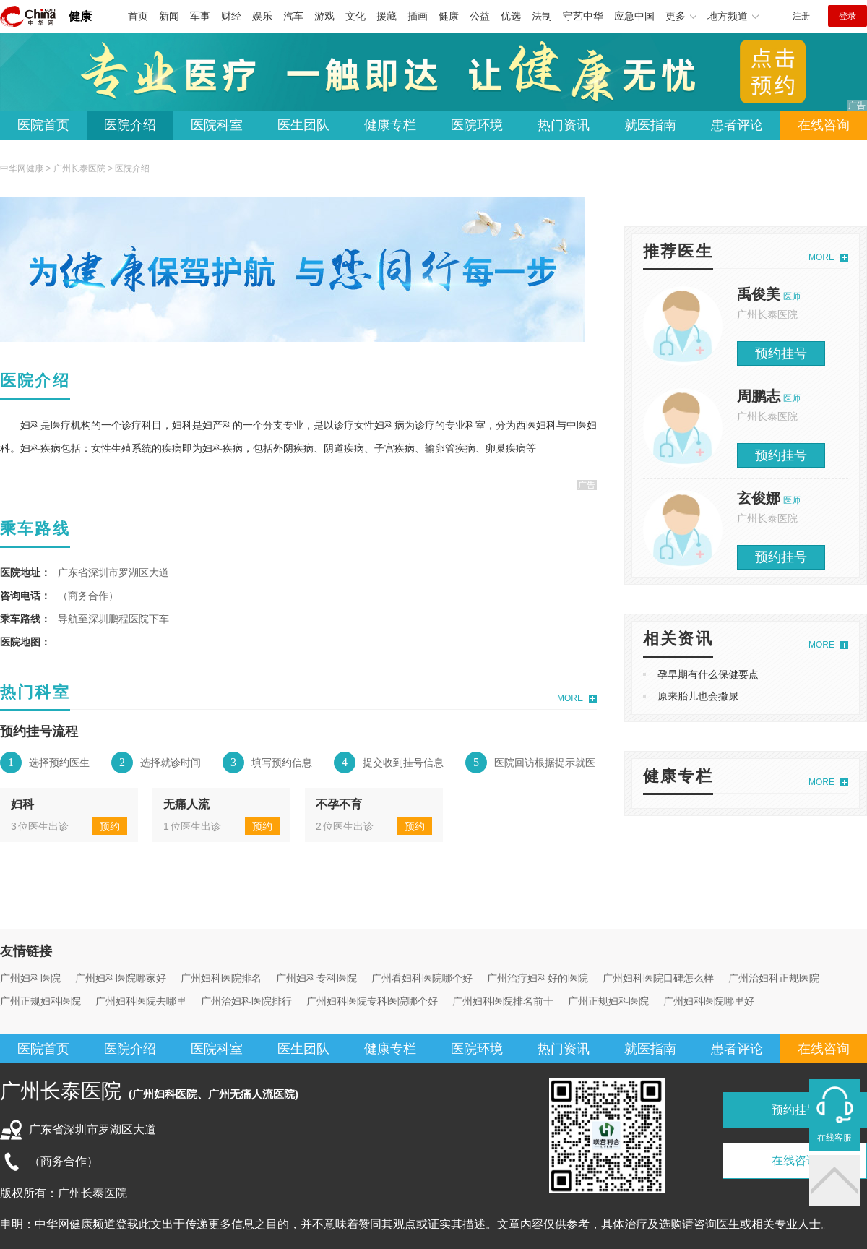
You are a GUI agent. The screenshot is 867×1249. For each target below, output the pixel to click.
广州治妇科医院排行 (246, 1001)
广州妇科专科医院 (316, 978)
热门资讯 (564, 125)
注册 (801, 16)
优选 (511, 16)
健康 (80, 16)
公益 (480, 16)
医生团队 (303, 125)
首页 (138, 16)
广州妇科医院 (30, 978)
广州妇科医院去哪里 (140, 1001)
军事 (200, 16)
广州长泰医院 (79, 168)
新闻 (169, 16)
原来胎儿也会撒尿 (697, 696)
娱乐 (262, 16)
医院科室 (217, 125)
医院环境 (477, 125)
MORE (570, 698)
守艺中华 (583, 16)
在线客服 (834, 1138)
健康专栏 (390, 125)
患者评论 (737, 125)
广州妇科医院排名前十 (502, 1001)
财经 (231, 16)
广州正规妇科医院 (40, 1001)
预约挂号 (781, 353)
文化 (355, 16)
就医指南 (650, 125)
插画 (417, 16)
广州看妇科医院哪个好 (422, 978)
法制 (542, 16)
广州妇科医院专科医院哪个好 (372, 1001)
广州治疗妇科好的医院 (537, 978)
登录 (847, 16)
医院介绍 (130, 125)
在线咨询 (824, 125)
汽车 (293, 16)
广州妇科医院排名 (221, 978)
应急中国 (634, 16)
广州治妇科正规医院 (773, 978)
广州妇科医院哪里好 (708, 1001)
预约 (110, 826)
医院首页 (43, 125)
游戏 (324, 16)
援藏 (386, 16)
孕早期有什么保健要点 (708, 674)
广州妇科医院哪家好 (120, 978)
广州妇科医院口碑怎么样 (658, 978)
